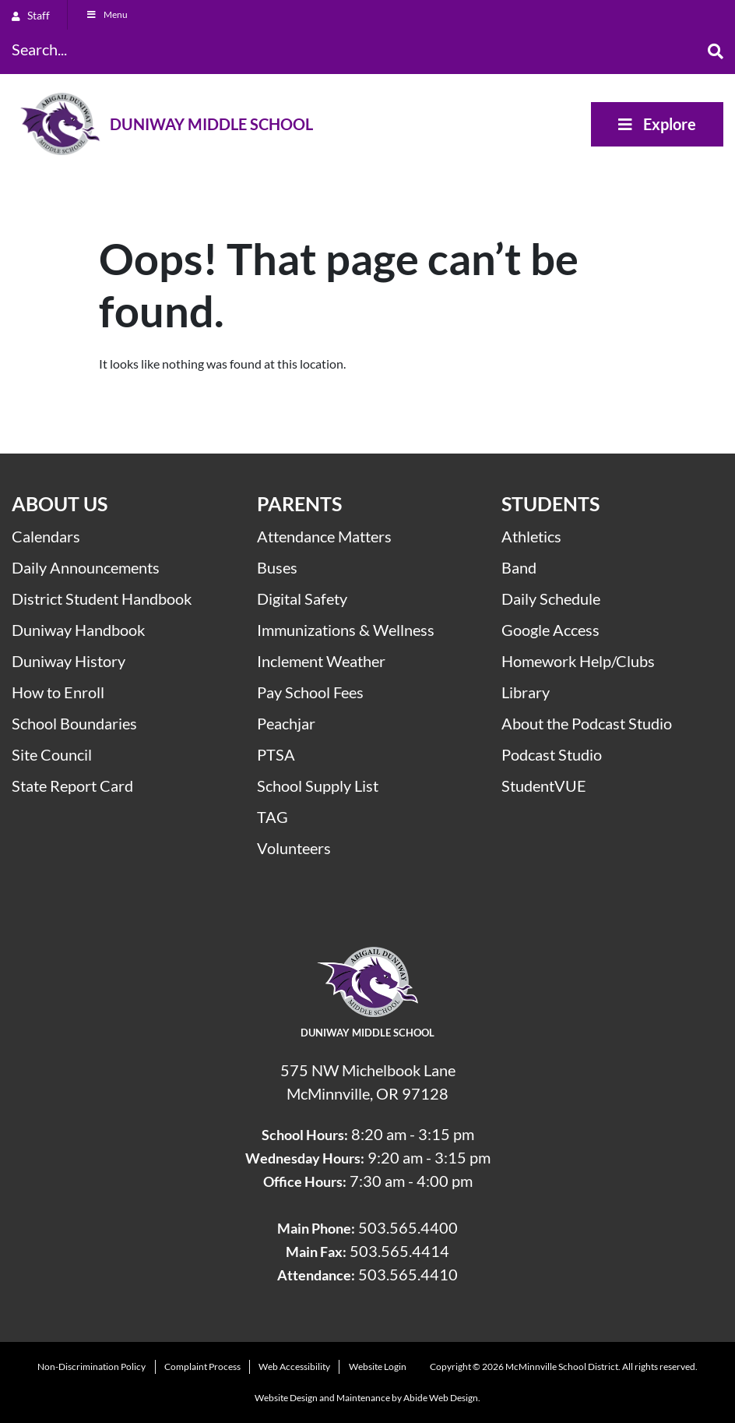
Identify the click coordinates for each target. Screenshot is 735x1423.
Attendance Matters (324, 536)
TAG (272, 816)
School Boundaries (74, 723)
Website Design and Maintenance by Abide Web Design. (367, 1398)
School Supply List (317, 785)
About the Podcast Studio (586, 723)
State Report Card (72, 785)
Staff (31, 15)
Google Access (550, 629)
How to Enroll (58, 692)
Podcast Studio (551, 754)
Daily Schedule (550, 598)
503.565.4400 (408, 1227)
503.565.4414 (399, 1250)
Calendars (46, 536)
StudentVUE (543, 785)
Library (525, 692)
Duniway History (68, 660)
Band (518, 567)
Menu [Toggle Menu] (107, 14)
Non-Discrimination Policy (91, 1366)
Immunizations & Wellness (345, 629)
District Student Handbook (102, 598)
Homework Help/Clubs (578, 660)
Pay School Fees (310, 692)
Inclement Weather (321, 660)
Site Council (52, 754)
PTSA (276, 754)
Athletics (531, 536)
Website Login (377, 1366)
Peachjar (286, 723)
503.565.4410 (408, 1274)
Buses (277, 567)
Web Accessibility (294, 1366)
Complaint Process (202, 1366)
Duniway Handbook (78, 629)
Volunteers (294, 848)
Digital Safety (302, 598)
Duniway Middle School (211, 124)
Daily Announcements (86, 567)
